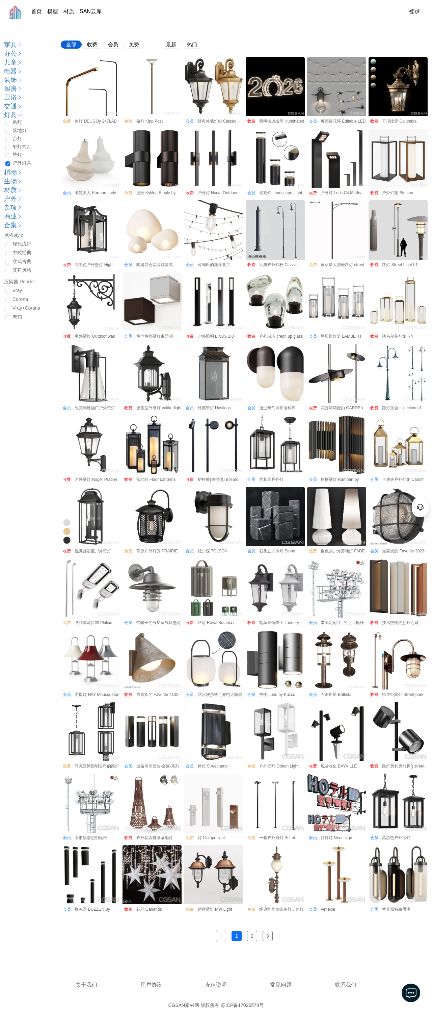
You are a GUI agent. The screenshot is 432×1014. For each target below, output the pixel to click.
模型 (52, 11)
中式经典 (21, 252)
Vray (17, 290)
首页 (36, 11)
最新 (171, 44)
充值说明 (216, 985)
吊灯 (17, 122)
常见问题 (281, 985)
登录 (414, 11)
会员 (113, 44)
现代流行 (21, 243)
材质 (68, 11)
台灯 (17, 138)
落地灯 (19, 130)
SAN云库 (91, 11)
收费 (92, 44)
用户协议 (151, 985)
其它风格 (21, 270)
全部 (71, 44)
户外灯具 (21, 162)
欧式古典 (21, 261)
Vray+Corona (26, 308)
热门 (192, 44)
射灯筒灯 (21, 146)
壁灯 (17, 154)
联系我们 (345, 985)
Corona (20, 299)
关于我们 (86, 985)
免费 (134, 44)
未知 (17, 316)
